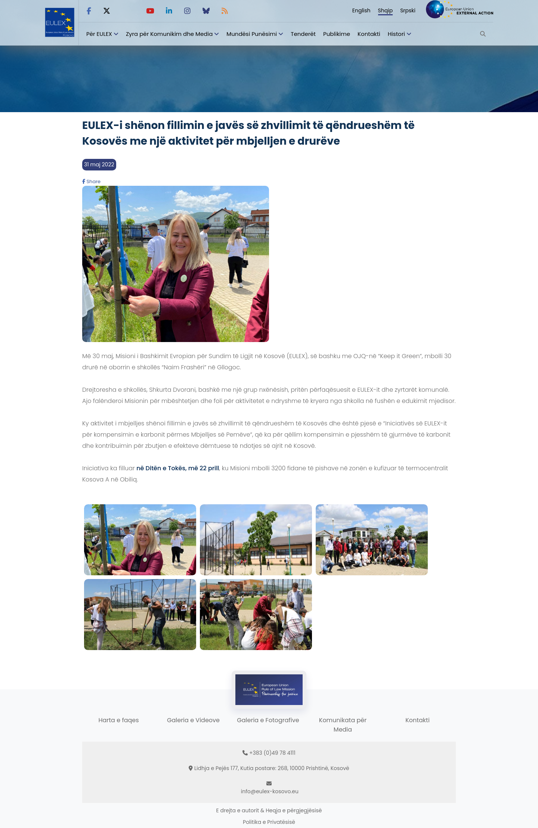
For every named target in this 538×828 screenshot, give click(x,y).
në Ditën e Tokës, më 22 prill (177, 468)
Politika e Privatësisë (269, 822)
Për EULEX (99, 34)
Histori (396, 34)
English (361, 10)
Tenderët (303, 34)
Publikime (336, 34)
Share (91, 181)
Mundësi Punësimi (251, 34)
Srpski (407, 10)
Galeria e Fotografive (268, 720)
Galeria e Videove (193, 720)
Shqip (385, 10)
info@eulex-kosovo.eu (270, 791)
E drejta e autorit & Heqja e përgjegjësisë (269, 810)
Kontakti (369, 34)
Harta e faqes (118, 720)
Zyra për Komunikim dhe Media (169, 34)
